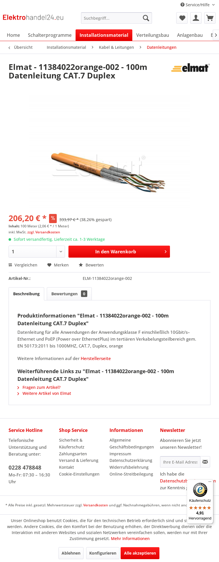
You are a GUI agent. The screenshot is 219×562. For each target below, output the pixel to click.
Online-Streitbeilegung (131, 474)
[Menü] (209, 483)
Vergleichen (23, 265)
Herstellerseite (96, 358)
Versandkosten (95, 505)
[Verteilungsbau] (152, 35)
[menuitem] (116, 18)
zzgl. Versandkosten (43, 232)
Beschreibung (26, 293)
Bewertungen (69, 293)
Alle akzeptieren (140, 553)
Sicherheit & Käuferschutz (71, 443)
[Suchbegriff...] (116, 18)
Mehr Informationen (130, 538)
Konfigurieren (102, 553)
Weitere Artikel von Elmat (44, 393)
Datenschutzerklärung (131, 460)
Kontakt (66, 467)
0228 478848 (25, 467)
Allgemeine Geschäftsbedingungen (132, 443)
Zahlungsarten (73, 453)
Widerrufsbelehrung (129, 467)
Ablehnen (71, 553)
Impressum (120, 453)
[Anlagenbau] (190, 35)
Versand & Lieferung (78, 460)
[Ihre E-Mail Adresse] (180, 462)
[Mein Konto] (196, 18)
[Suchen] (146, 18)
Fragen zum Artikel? (38, 387)
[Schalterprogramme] (50, 35)
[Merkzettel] (182, 18)
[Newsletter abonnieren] (205, 462)
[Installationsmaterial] (104, 35)
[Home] (13, 35)
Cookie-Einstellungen (79, 474)
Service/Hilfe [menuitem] (196, 4)
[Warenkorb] (210, 18)
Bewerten (91, 265)
